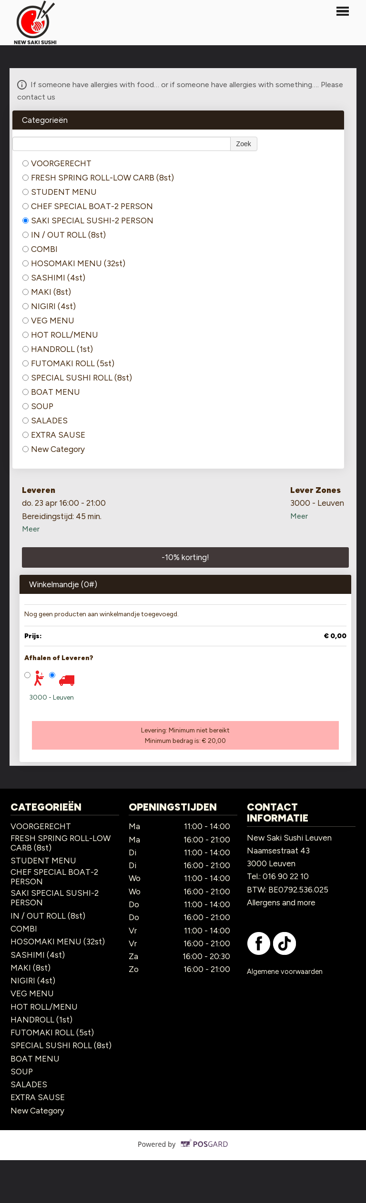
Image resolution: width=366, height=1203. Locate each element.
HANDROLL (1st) (57, 349)
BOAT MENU (51, 392)
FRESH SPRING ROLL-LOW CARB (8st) (98, 177)
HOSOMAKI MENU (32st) (73, 263)
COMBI (40, 249)
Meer (31, 528)
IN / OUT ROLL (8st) (64, 235)
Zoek (243, 144)
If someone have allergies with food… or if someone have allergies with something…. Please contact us (180, 89)
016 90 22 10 (286, 876)
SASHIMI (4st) (53, 277)
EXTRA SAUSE (53, 435)
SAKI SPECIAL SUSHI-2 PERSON (87, 220)
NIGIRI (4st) (49, 306)
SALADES (45, 420)
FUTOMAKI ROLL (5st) (68, 363)
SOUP (37, 406)
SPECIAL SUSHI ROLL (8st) (77, 377)
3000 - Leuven (51, 697)
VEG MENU (48, 320)
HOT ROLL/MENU (60, 335)
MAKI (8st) (46, 292)
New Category (53, 449)
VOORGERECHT (57, 163)
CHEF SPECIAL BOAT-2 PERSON (87, 206)
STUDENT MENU (59, 192)
